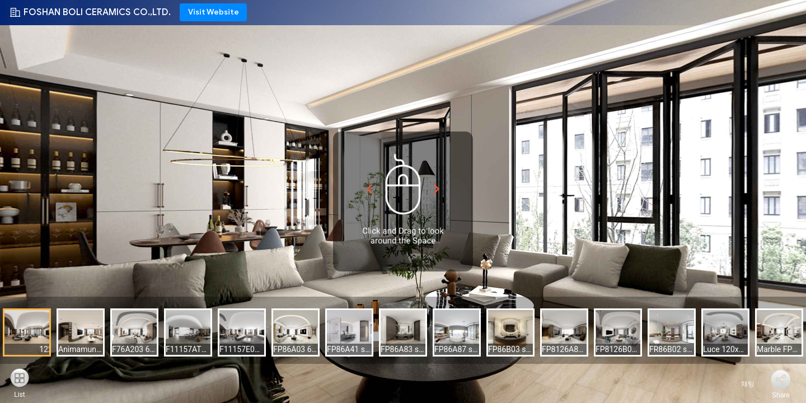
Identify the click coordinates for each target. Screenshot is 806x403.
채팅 (741, 384)
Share (781, 395)
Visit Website (213, 12)
